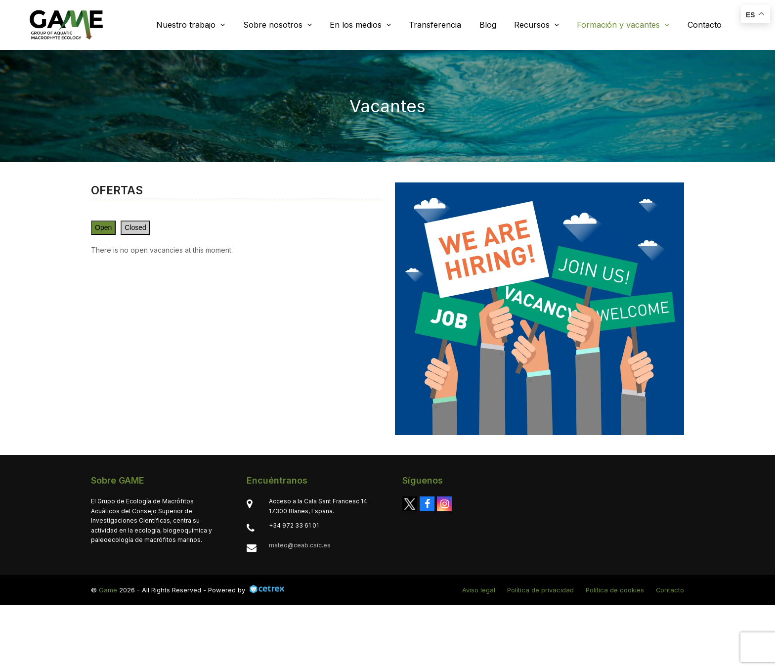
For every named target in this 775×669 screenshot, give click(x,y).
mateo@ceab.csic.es (300, 545)
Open (103, 227)
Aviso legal (478, 590)
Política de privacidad (540, 590)
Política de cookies (615, 590)
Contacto (670, 590)
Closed (135, 227)
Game (108, 590)
